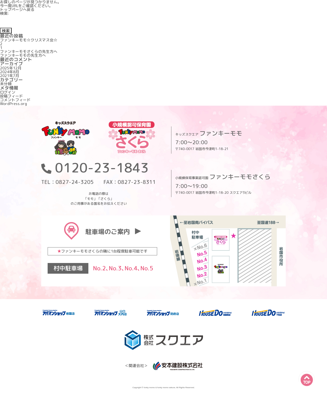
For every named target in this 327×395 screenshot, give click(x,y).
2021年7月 (9, 75)
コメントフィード (15, 100)
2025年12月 (10, 68)
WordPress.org (13, 103)
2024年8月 (9, 72)
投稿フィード (11, 96)
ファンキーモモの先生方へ (23, 55)
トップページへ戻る (17, 9)
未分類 (5, 83)
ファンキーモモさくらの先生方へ (28, 51)
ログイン (7, 92)
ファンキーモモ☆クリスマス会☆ (28, 40)
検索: (4, 13)
